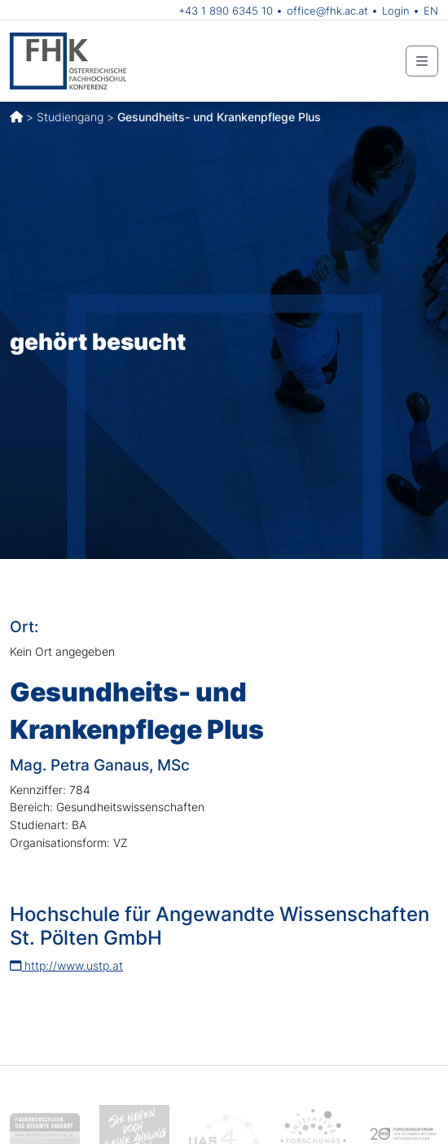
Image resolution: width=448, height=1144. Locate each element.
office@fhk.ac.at (327, 10)
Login (396, 10)
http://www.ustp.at (66, 965)
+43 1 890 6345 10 (225, 10)
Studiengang (70, 117)
